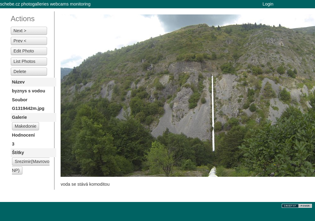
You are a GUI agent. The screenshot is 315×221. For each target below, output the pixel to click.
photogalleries (35, 4)
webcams (59, 4)
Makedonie (25, 126)
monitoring (80, 4)
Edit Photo (24, 50)
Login (268, 4)
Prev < (20, 40)
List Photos (24, 61)
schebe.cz (10, 4)
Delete (20, 71)
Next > (20, 30)
